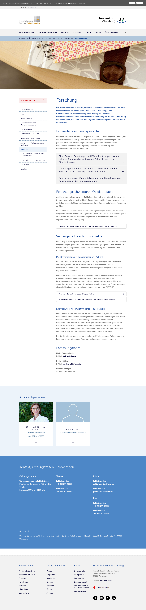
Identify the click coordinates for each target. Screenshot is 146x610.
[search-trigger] (125, 32)
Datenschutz (79, 571)
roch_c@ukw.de (69, 356)
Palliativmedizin (81, 38)
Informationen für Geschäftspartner (81, 586)
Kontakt (50, 589)
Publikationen (27, 155)
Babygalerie (24, 593)
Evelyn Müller (73, 429)
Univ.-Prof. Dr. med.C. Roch (36, 428)
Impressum (79, 578)
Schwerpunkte (26, 118)
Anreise (24, 169)
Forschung (25, 149)
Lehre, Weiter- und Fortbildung (33, 160)
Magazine (51, 574)
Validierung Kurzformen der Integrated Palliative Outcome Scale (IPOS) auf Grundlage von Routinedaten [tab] (91, 170)
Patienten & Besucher (28, 574)
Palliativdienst (26, 129)
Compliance (79, 574)
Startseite (23, 38)
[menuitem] (27, 7)
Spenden (50, 585)
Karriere (22, 585)
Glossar (50, 582)
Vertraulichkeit (80, 591)
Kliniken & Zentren (37, 38)
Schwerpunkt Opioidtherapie (33, 153)
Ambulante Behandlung (30, 138)
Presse (49, 571)
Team (23, 114)
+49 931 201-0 (106, 580)
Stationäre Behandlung (30, 134)
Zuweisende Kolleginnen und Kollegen (32, 144)
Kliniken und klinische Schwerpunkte (59, 38)
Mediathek (51, 578)
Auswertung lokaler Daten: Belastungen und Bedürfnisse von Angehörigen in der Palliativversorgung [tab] (91, 179)
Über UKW (23, 589)
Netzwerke (25, 164)
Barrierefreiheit (80, 582)
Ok (136, 3)
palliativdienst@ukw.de (103, 491)
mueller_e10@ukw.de (72, 364)
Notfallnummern (33, 100)
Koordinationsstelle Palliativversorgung (28, 124)
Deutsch (27, 8)
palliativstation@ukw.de (103, 484)
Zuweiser (23, 578)
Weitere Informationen (79, 3)
